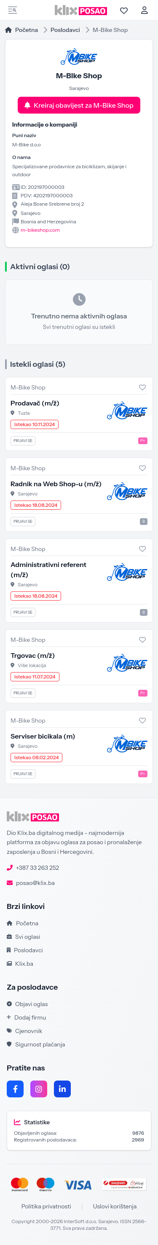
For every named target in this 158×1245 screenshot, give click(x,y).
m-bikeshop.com (40, 230)
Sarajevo (27, 493)
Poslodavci (65, 30)
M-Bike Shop (28, 387)
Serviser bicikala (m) (43, 736)
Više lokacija (32, 665)
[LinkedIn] (62, 1089)
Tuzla (24, 413)
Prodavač (35, 403)
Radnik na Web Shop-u (56, 483)
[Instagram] (38, 1089)
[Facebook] (15, 1089)
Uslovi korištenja (115, 1206)
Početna (21, 30)
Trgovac (33, 655)
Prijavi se (22, 440)
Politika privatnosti (46, 1206)
